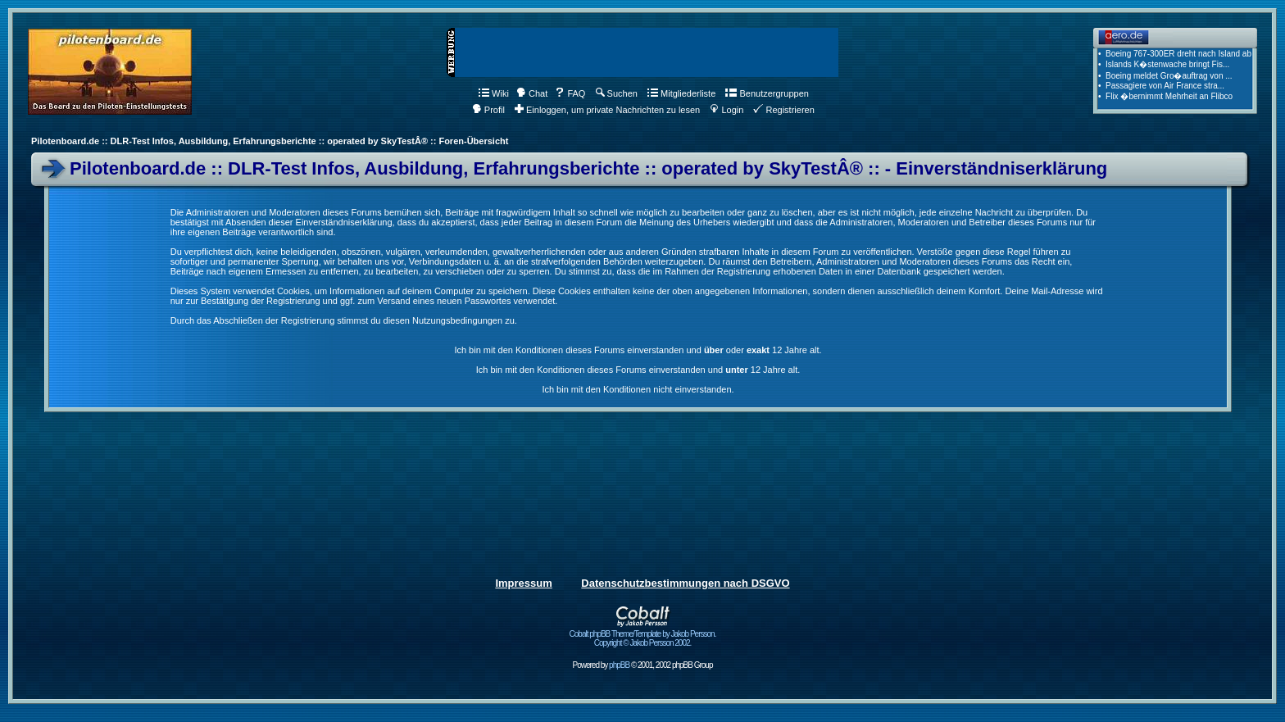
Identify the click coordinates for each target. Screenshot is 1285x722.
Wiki (494, 93)
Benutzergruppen (766, 93)
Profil (488, 110)
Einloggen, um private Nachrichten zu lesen (607, 110)
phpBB (619, 665)
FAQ (570, 93)
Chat (531, 93)
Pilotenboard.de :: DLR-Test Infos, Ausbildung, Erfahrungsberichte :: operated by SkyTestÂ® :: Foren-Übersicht (269, 141)
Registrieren (783, 110)
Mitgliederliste (681, 93)
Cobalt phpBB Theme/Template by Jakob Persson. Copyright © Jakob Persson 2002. (643, 634)
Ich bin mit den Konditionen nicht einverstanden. (637, 389)
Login (726, 110)
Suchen (617, 93)
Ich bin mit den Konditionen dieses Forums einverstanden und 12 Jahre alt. (638, 370)
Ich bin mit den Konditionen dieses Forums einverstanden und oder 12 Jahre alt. (637, 350)
